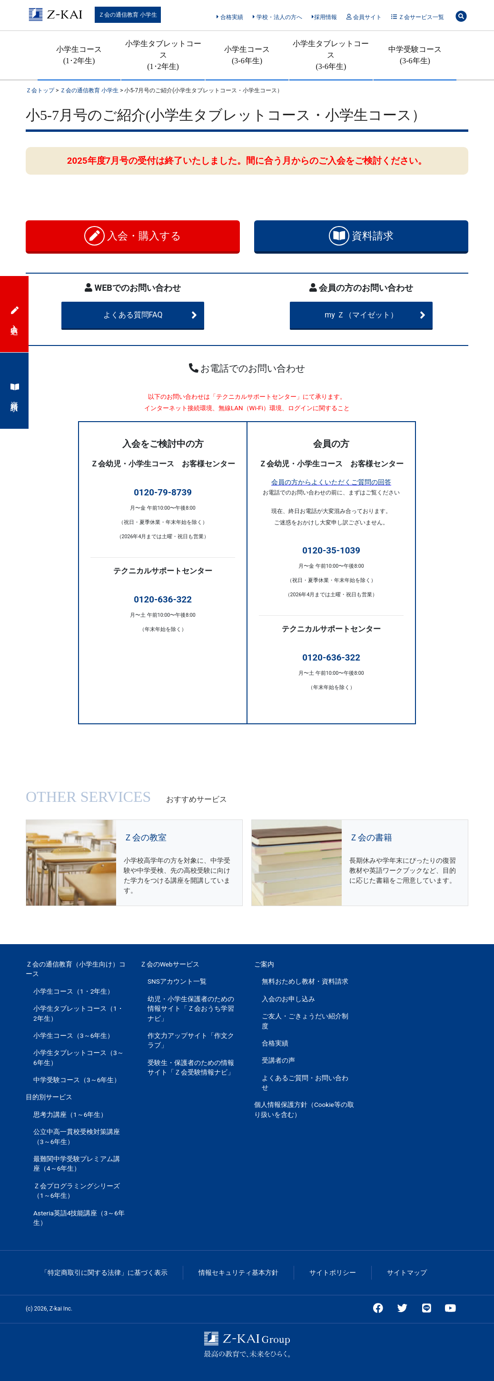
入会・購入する (133, 236)
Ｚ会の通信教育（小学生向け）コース (76, 968)
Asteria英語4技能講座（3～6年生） (79, 1217)
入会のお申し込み (288, 999)
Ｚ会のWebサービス (169, 964)
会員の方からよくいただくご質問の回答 (331, 482)
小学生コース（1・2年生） (73, 991)
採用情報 (324, 17)
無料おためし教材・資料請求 (305, 981)
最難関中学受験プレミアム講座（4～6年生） (76, 1163)
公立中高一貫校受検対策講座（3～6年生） (76, 1136)
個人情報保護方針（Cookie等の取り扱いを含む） (304, 1109)
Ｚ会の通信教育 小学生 (128, 14)
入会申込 (15, 314)
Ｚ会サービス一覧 (417, 17)
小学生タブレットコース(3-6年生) (331, 54)
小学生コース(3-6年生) (247, 55)
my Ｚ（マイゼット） (375, 315)
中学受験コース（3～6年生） (76, 1080)
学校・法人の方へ (277, 17)
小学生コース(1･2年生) (79, 55)
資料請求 (361, 236)
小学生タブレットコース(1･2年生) (163, 54)
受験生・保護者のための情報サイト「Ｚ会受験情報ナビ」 (191, 1067)
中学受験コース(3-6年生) (415, 55)
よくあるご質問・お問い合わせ (305, 1082)
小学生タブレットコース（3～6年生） (78, 1057)
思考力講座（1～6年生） (70, 1114)
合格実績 (230, 17)
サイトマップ (407, 1272)
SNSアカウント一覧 (177, 981)
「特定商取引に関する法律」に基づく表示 (104, 1272)
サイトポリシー (332, 1272)
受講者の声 (278, 1060)
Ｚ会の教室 (145, 837)
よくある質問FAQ (150, 315)
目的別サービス (49, 1097)
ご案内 (264, 964)
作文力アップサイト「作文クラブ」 (191, 1040)
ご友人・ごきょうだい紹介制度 (305, 1020)
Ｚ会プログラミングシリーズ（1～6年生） (76, 1190)
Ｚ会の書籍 (370, 837)
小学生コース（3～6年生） (73, 1035)
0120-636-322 (163, 599)
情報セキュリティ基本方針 (238, 1272)
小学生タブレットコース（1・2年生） (78, 1013)
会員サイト (363, 17)
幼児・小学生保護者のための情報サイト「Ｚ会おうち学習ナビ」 (191, 1008)
